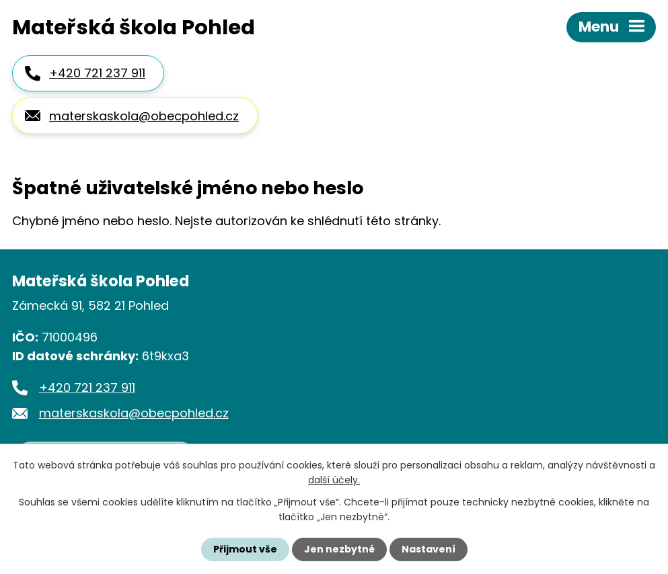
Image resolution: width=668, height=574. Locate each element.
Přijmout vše (245, 549)
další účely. (334, 480)
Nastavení (428, 549)
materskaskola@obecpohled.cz (144, 116)
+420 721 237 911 (97, 73)
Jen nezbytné (339, 549)
